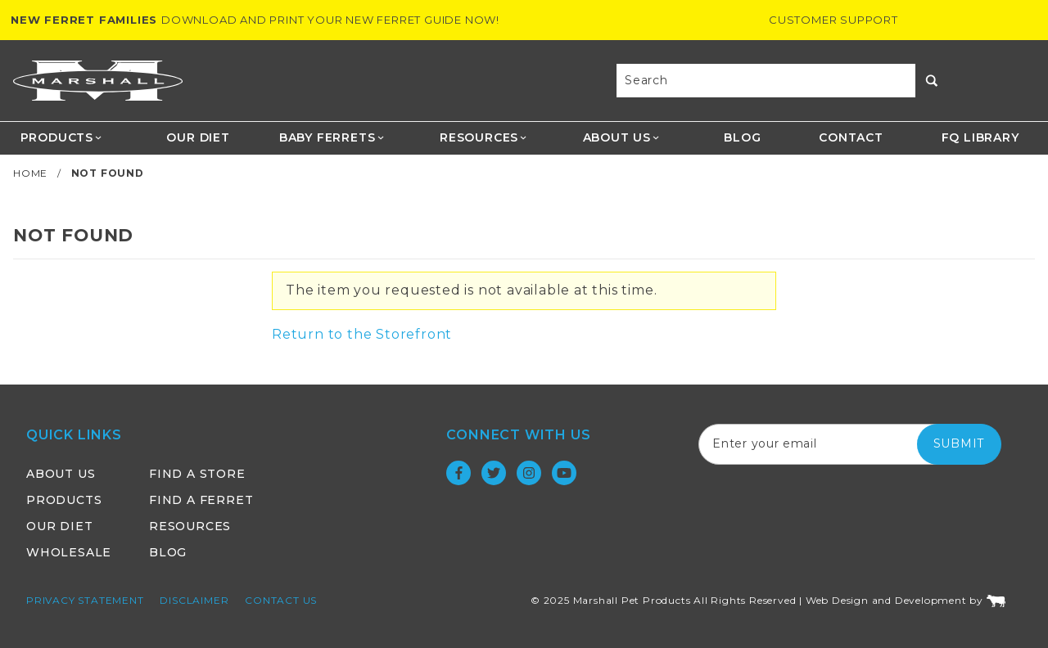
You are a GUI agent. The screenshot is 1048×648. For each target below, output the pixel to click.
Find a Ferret (201, 500)
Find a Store (197, 473)
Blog (742, 137)
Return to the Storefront (362, 334)
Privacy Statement (85, 600)
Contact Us (281, 600)
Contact (851, 137)
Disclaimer (194, 600)
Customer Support (833, 19)
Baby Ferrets (332, 137)
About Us (622, 137)
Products (61, 137)
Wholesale (68, 552)
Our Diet (197, 137)
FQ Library (980, 137)
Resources (484, 137)
